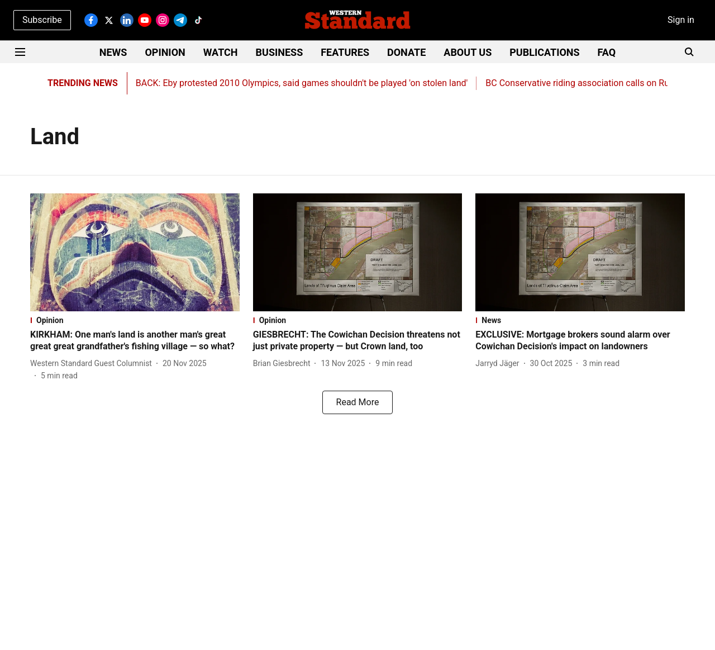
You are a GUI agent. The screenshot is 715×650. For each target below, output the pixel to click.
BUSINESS (279, 52)
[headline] (135, 341)
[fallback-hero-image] (135, 252)
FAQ (607, 52)
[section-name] (135, 320)
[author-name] (93, 363)
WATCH (220, 52)
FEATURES (345, 52)
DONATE (406, 52)
